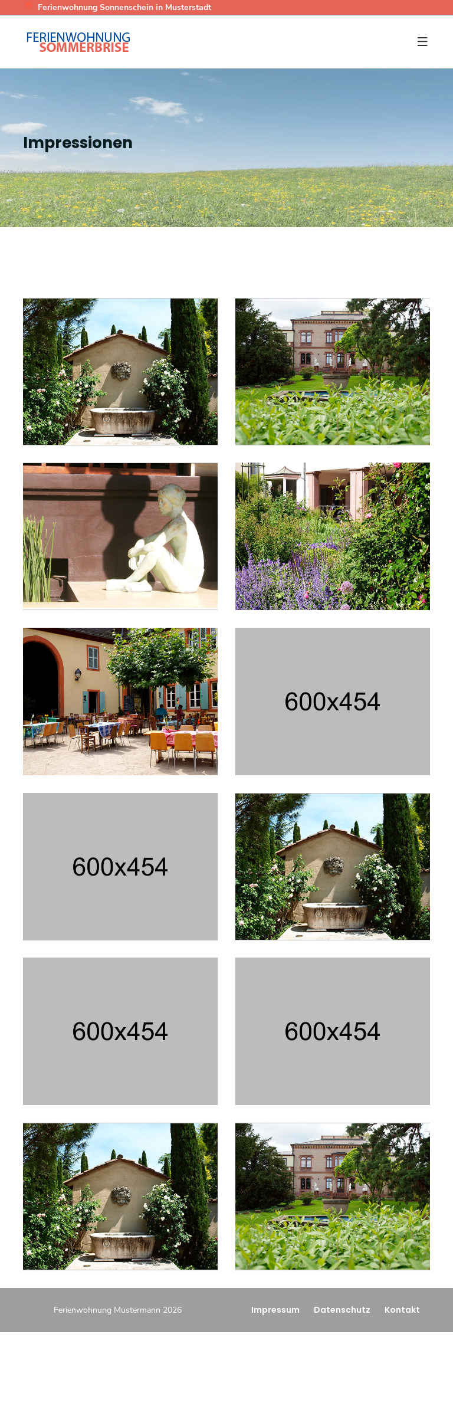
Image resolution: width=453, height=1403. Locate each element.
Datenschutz (342, 1310)
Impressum (275, 1310)
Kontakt (402, 1310)
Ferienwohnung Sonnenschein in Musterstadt (117, 7)
